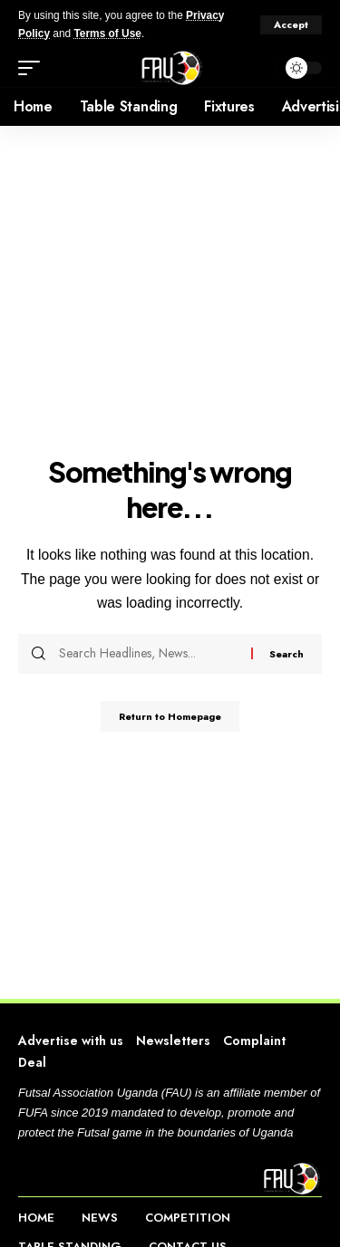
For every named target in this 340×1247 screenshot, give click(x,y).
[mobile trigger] (33, 68)
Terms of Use (107, 33)
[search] (257, 68)
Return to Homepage (170, 716)
